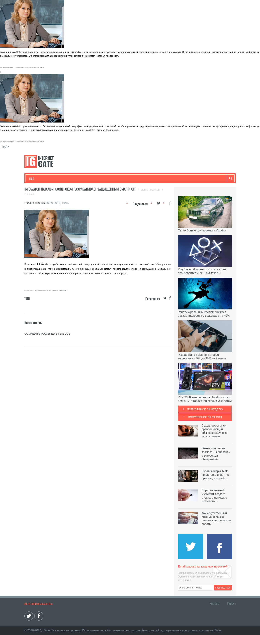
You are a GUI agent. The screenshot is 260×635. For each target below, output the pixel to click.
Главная (29, 194)
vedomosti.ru (39, 67)
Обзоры (122, 178)
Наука (88, 178)
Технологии (36, 178)
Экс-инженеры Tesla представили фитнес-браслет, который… (216, 475)
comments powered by (47, 333)
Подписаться (223, 587)
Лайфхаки (104, 178)
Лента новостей (150, 189)
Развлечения (55, 178)
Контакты (214, 603)
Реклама (231, 603)
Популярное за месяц (205, 417)
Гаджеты (138, 178)
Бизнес (74, 178)
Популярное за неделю (205, 409)
